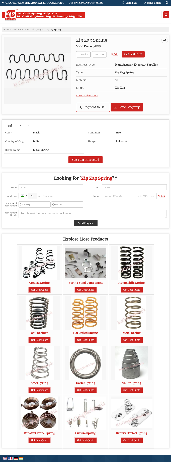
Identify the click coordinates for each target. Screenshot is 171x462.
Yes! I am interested (85, 159)
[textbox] (99, 54)
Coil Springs (39, 333)
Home (6, 29)
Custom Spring (85, 433)
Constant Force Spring (39, 433)
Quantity (97, 196)
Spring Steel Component (86, 282)
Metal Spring (132, 333)
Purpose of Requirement (11, 204)
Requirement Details (11, 214)
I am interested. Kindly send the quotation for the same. (93, 214)
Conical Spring (39, 282)
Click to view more (87, 95)
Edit (114, 54)
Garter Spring (85, 383)
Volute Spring (131, 383)
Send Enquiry (127, 107)
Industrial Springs (33, 29)
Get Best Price (133, 54)
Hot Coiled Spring (85, 333)
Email (98, 187)
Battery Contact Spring (131, 433)
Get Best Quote (39, 289)
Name (14, 187)
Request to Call (93, 107)
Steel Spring (39, 383)
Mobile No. (12, 196)
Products (16, 29)
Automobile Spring (131, 282)
